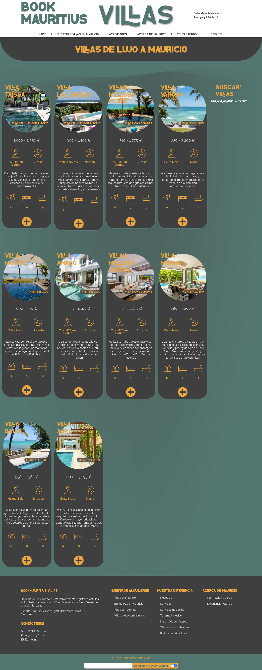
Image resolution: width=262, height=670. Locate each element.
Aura (64, 431)
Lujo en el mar (37, 460)
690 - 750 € (27, 308)
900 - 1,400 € (79, 140)
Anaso (67, 262)
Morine (16, 262)
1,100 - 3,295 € (79, 477)
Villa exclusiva (193, 123)
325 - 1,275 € (130, 308)
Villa (12, 87)
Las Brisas (74, 94)
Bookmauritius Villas (39, 590)
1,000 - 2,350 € (27, 140)
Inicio (42, 34)
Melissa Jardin (122, 265)
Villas (118, 87)
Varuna (172, 94)
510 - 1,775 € (130, 140)
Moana (171, 262)
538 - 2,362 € (27, 477)
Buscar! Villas (228, 90)
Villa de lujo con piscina (30, 123)
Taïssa (15, 94)
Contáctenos (187, 34)
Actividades (118, 34)
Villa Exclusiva (89, 460)
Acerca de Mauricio (151, 34)
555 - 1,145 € (79, 308)
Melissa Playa (122, 97)
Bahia (13, 431)
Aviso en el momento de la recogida (108, 665)
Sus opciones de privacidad (151, 665)
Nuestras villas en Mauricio (78, 34)
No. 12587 (37, 605)
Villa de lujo (39, 291)
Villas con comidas (138, 123)
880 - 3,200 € (183, 140)
